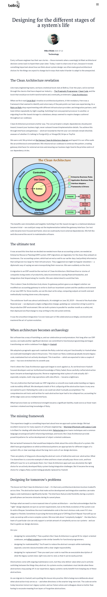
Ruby (45, 344)
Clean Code (83, 91)
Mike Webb (49, 50)
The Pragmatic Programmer (66, 91)
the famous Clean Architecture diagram (52, 140)
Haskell (53, 344)
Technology (53, 54)
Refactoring (58, 430)
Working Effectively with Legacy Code (80, 427)
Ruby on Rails (16, 107)
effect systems (33, 539)
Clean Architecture (79, 94)
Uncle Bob (31, 100)
